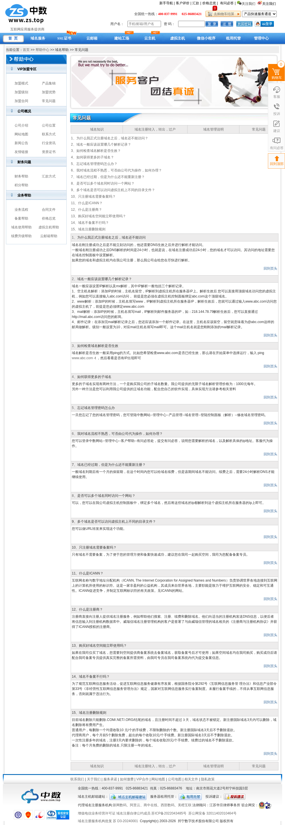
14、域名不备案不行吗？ (90, 223)
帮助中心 (42, 50)
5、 (74, 408)
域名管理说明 (213, 129)
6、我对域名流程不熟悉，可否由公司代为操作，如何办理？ (116, 170)
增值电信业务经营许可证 (96, 813)
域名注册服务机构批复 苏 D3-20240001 (108, 821)
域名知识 (97, 129)
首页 (26, 50)
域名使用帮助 (21, 227)
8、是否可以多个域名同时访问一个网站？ (103, 183)
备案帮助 (21, 218)
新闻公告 (21, 143)
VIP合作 (142, 779)
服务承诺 (110, 779)
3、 (74, 346)
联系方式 (49, 134)
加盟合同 (21, 101)
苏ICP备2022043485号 (168, 813)
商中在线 (150, 805)
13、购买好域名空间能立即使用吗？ (98, 216)
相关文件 (191, 779)
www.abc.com (82, 358)
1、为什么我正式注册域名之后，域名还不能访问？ (109, 138)
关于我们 (94, 779)
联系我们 (77, 779)
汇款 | (196, 3)
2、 (74, 279)
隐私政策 (208, 779)
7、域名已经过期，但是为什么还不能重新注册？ (108, 177)
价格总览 (49, 218)
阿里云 (135, 805)
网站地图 (21, 134)
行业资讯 (49, 143)
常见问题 (49, 101)
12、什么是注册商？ (86, 210)
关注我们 (269, 4)
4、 (74, 377)
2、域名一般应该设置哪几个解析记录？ (101, 144)
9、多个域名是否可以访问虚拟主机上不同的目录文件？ (113, 190)
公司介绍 (21, 125)
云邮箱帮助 (48, 236)
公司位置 (49, 125)
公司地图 (175, 779)
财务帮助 (21, 176)
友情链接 (21, 152)
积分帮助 (21, 185)
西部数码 (167, 805)
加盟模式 (21, 83)
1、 (74, 237)
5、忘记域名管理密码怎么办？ (94, 164)
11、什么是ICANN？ (87, 203)
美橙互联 (185, 805)
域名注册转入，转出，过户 (155, 129)
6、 (74, 434)
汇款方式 (49, 176)
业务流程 (21, 210)
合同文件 (49, 210)
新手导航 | (167, 3)
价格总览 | (210, 3)
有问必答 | (227, 3)
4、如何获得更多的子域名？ (92, 157)
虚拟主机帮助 (48, 227)
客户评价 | (183, 3)
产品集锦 (49, 83)
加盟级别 (21, 92)
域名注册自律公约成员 (133, 813)
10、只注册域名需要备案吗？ (93, 197)
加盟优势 (49, 92)
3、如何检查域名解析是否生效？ (96, 151)
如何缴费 (127, 779)
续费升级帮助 (21, 236)
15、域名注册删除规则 (88, 229)
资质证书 (49, 152)
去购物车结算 (223, 14)
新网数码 (120, 805)
